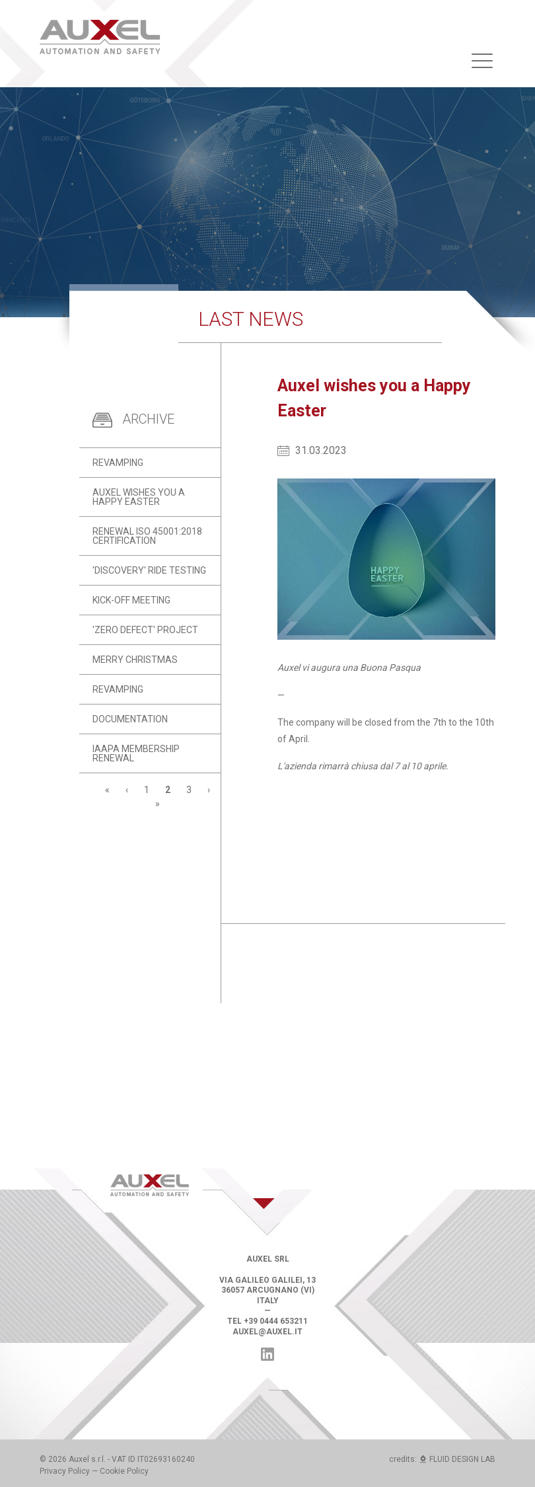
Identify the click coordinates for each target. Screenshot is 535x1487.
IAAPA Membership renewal (136, 753)
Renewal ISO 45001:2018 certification (147, 536)
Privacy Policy (65, 1471)
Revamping (117, 462)
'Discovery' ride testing (149, 570)
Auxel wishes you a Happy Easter (138, 497)
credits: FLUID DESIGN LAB (442, 1459)
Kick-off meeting (131, 600)
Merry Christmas (135, 659)
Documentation (130, 719)
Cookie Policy (124, 1471)
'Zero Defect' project (145, 630)
